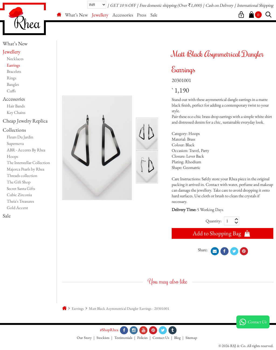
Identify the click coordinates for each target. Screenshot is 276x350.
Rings (11, 78)
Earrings (13, 65)
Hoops (12, 156)
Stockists (102, 337)
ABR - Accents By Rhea (26, 150)
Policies (142, 337)
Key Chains (16, 112)
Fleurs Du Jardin (20, 137)
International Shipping (255, 5)
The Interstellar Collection (28, 162)
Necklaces (15, 59)
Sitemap (191, 337)
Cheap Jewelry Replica (25, 120)
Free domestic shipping (158, 5)
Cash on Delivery (219, 5)
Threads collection (22, 175)
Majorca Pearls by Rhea (25, 169)
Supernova (15, 143)
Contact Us (161, 337)
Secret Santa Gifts (21, 188)
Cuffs (11, 91)
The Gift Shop (18, 182)
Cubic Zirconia (19, 195)
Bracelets (14, 71)
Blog (177, 337)
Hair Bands (16, 106)
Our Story (84, 337)
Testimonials (123, 337)
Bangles (13, 84)
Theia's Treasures (20, 201)
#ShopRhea (109, 329)
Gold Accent (17, 207)
